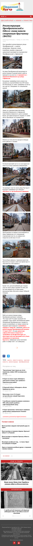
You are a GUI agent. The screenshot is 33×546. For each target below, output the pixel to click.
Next (29, 516)
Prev (3, 516)
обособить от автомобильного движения (16, 191)
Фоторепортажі (16, 489)
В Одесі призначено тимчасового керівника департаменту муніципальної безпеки (16, 410)
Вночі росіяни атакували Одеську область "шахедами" (15, 437)
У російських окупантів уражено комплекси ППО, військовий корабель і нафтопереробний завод (16, 402)
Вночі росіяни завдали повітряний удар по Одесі (15, 426)
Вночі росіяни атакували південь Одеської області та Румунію (16, 432)
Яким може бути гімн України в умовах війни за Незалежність (16, 483)
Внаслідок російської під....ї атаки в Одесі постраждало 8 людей (15, 442)
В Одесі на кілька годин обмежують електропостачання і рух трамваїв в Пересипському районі (14, 380)
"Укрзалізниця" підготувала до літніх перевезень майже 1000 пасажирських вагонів (15, 372)
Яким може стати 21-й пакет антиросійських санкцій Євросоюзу (14, 395)
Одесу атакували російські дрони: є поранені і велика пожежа (16, 448)
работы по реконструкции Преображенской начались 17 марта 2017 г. (16, 329)
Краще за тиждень (16, 461)
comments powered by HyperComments (14, 416)
